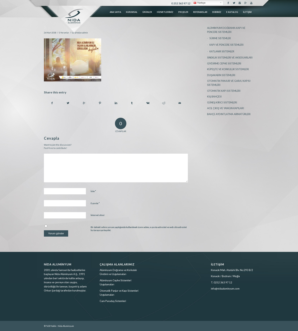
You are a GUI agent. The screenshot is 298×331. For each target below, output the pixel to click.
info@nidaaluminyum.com (225, 288)
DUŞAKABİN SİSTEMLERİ (221, 75)
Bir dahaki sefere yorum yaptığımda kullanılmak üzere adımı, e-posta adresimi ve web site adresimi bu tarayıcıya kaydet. (139, 229)
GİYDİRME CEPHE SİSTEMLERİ (224, 63)
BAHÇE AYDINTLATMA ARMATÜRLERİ (229, 114)
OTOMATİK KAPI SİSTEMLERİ (224, 90)
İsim (93, 191)
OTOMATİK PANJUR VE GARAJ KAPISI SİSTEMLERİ (229, 82)
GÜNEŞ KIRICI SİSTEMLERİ (222, 102)
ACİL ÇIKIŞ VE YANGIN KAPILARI (225, 108)
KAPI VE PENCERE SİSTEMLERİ (226, 44)
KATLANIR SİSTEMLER (221, 51)
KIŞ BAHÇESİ (214, 96)
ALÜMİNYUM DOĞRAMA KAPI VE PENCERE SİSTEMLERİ (226, 29)
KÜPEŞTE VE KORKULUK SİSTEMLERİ (228, 69)
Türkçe (199, 2)
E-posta (95, 203)
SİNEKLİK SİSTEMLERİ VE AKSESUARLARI (230, 57)
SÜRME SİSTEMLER (220, 38)
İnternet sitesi (97, 215)
